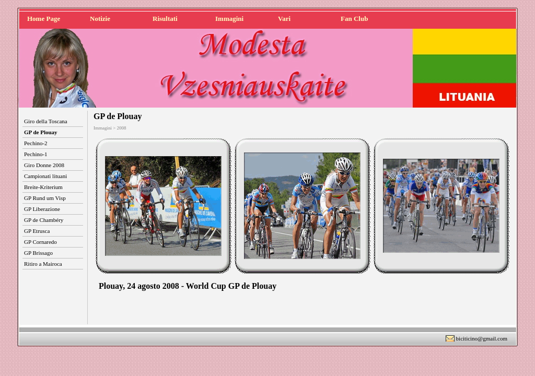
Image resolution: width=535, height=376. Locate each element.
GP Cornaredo (40, 242)
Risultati (165, 18)
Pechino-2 (36, 143)
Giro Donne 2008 (44, 165)
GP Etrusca (37, 231)
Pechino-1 (36, 154)
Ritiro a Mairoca (43, 264)
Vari (284, 18)
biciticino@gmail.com (481, 338)
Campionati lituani (45, 176)
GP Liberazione (42, 209)
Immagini (229, 18)
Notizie (100, 18)
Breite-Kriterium (43, 187)
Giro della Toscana (45, 121)
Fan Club (354, 18)
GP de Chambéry (43, 220)
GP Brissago (38, 253)
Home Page (43, 18)
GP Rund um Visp (45, 198)
